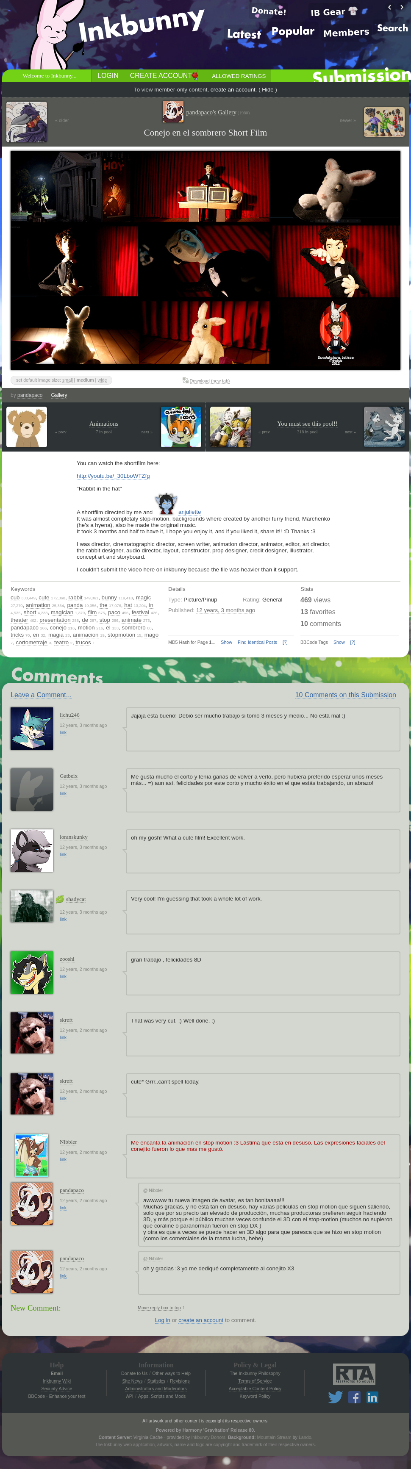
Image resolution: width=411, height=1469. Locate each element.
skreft (66, 1020)
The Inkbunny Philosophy (255, 1373)
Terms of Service (255, 1380)
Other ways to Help (171, 1373)
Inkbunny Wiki (57, 1380)
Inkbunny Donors (208, 1437)
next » (147, 432)
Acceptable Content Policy (255, 1388)
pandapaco (29, 395)
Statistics (156, 1380)
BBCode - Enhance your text (56, 1396)
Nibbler (68, 1142)
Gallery (59, 395)
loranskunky (74, 837)
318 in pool (307, 432)
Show (226, 642)
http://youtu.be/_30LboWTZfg (113, 476)
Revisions (179, 1380)
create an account (233, 89)
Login (108, 75)
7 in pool (104, 432)
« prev (61, 432)
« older (62, 120)
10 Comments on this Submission (345, 694)
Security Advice (57, 1388)
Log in (162, 1320)
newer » (348, 120)
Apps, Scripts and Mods (162, 1396)
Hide (267, 89)
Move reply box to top (159, 1307)
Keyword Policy (255, 1396)
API (129, 1396)
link (63, 732)
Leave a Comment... (41, 694)
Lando (305, 1437)
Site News (132, 1380)
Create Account (161, 75)
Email (57, 1373)
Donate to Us (134, 1373)
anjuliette (189, 512)
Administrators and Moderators (156, 1388)
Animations (103, 423)
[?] (285, 642)
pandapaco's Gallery (218, 112)
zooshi (67, 959)
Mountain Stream (274, 1437)
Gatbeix (69, 776)
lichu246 (70, 715)
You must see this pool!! (307, 423)
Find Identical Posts (257, 642)
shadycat (76, 899)
